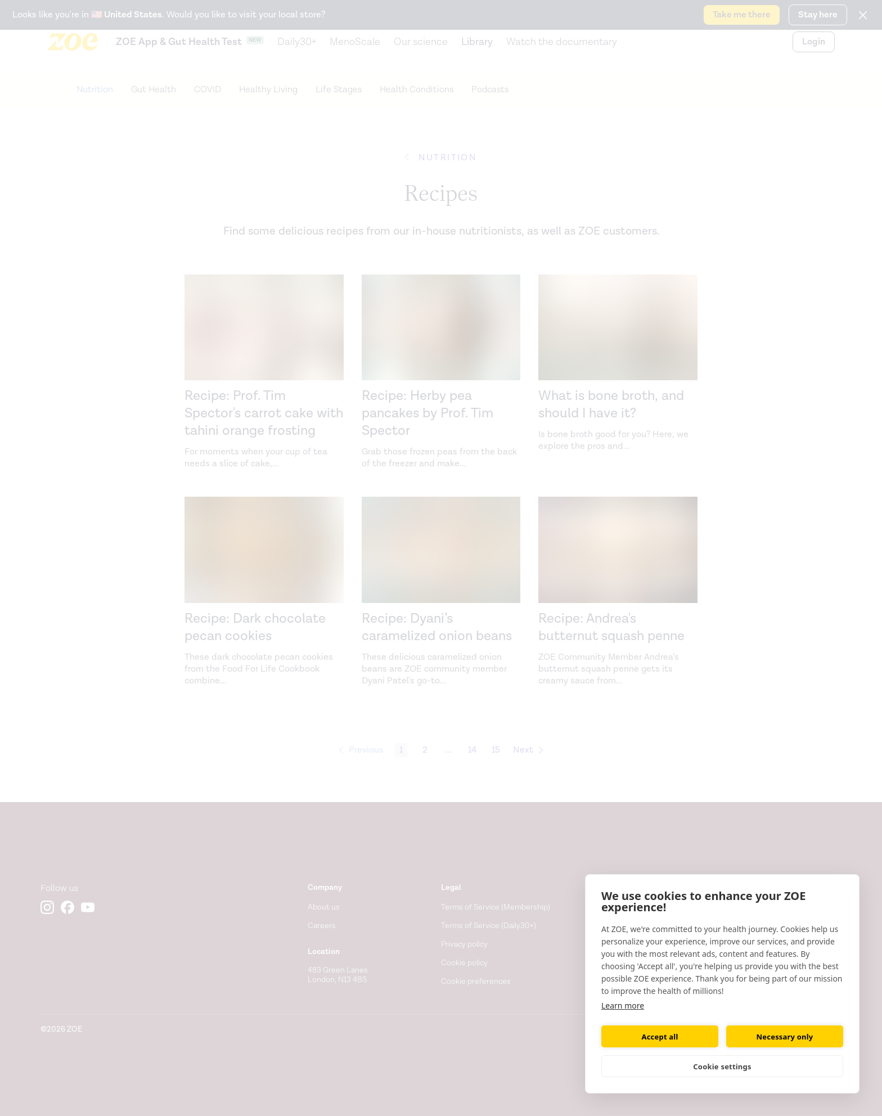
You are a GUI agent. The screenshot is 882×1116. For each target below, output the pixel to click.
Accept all (660, 1037)
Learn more (622, 1005)
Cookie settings (722, 1066)
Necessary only (785, 1037)
